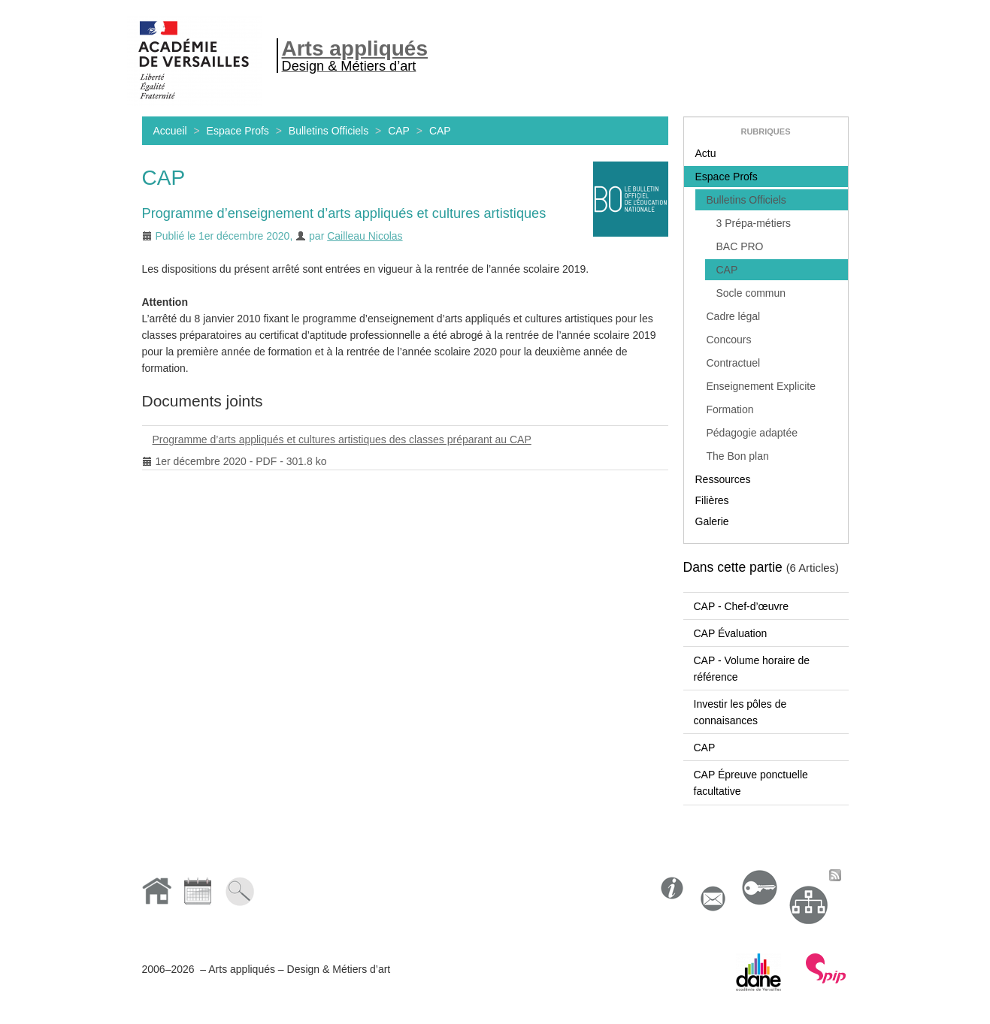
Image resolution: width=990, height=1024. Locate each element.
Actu (705, 153)
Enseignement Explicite (761, 386)
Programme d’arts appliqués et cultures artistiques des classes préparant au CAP (336, 442)
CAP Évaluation (730, 633)
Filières (712, 500)
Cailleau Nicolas (364, 236)
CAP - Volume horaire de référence (752, 668)
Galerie (712, 521)
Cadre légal (734, 316)
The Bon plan (738, 456)
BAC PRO (740, 246)
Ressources (723, 479)
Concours (729, 340)
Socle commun (751, 293)
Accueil (170, 131)
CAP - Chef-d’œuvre (741, 606)
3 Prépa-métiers (754, 223)
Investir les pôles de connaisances (740, 712)
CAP (399, 131)
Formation (730, 409)
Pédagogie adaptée (752, 433)
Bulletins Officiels (328, 131)
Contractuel (734, 363)
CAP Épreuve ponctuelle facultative (751, 783)
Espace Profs (238, 131)
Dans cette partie (733, 567)
